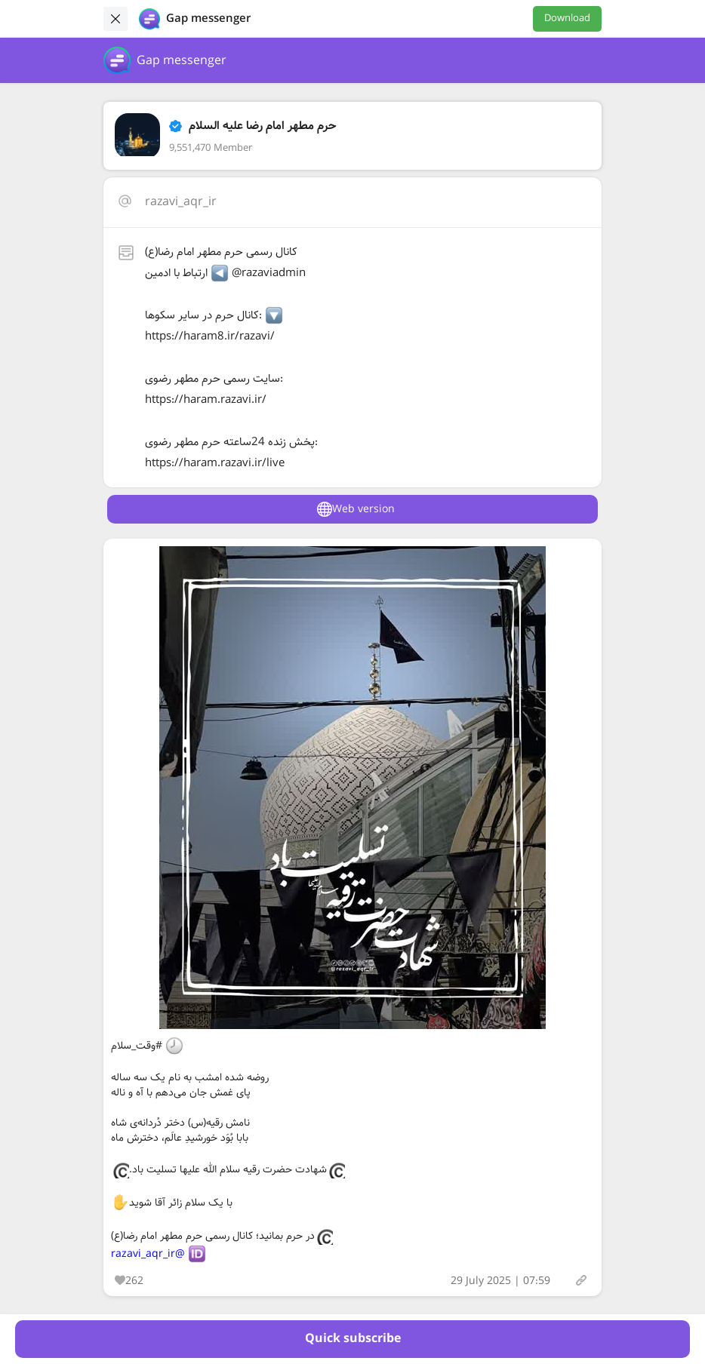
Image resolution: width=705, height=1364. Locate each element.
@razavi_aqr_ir (148, 1254)
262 (129, 1281)
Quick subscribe (353, 1338)
